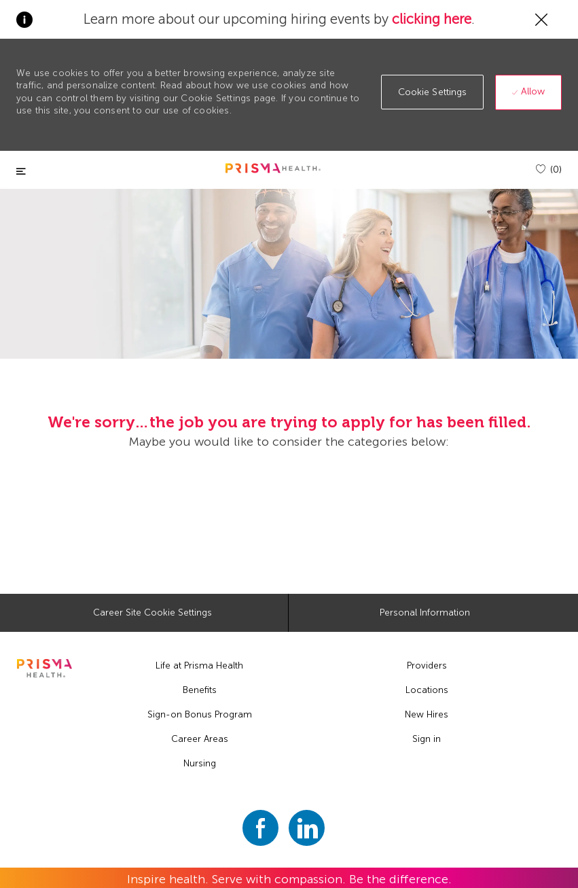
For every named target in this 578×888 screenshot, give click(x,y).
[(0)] (549, 169)
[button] (432, 92)
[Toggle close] (21, 171)
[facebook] (260, 828)
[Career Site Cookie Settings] (152, 613)
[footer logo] (44, 668)
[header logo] (273, 168)
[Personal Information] (425, 613)
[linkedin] (307, 828)
